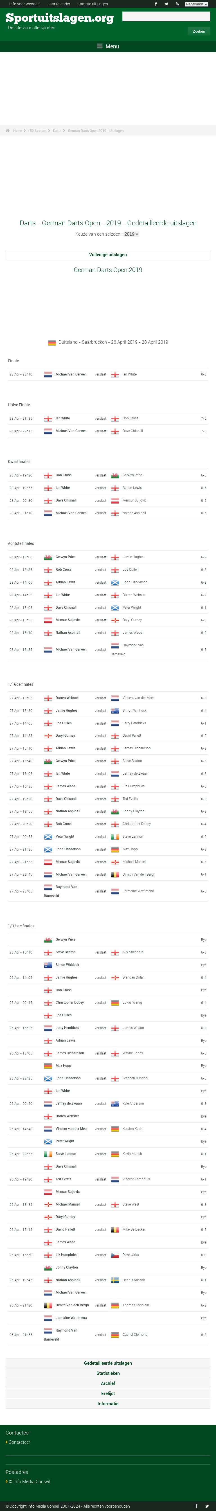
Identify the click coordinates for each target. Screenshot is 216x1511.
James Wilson (133, 1027)
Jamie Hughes (133, 556)
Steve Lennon (133, 836)
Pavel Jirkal (131, 1254)
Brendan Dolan (134, 977)
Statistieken (108, 1373)
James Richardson (137, 748)
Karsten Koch (132, 1128)
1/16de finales (20, 684)
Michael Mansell (135, 861)
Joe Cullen (131, 569)
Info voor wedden (24, 3)
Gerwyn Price (132, 475)
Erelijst (108, 1393)
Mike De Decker (134, 1229)
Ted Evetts (130, 798)
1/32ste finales (21, 925)
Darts (57, 130)
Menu (108, 46)
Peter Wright (132, 607)
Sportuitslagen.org (27, 18)
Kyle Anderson (133, 1103)
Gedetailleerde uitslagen (108, 1363)
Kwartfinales (19, 461)
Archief (108, 1383)
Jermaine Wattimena (138, 891)
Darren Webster (134, 594)
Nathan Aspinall (134, 513)
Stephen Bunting (135, 1078)
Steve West (131, 1204)
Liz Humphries (134, 786)
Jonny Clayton (134, 811)
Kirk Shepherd (133, 952)
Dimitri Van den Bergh (139, 874)
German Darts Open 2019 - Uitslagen (96, 130)
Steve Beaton (132, 760)
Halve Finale (19, 404)
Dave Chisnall (133, 430)
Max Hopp (130, 849)
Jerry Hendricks (134, 723)
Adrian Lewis (132, 487)
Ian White (130, 374)
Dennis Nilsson (134, 1280)
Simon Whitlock (135, 710)
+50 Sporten (37, 130)
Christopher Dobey (137, 823)
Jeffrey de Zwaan (135, 773)
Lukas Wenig (132, 1002)
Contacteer (19, 1442)
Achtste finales (21, 543)
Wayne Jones (133, 1053)
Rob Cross (130, 418)
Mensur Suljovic (135, 500)
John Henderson (135, 582)
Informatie (108, 1403)
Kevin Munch (132, 1153)
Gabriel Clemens (135, 1334)
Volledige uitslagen (108, 254)
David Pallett (132, 735)
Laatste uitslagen (93, 3)
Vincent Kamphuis (136, 1179)
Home (17, 130)
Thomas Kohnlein (136, 1305)
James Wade (132, 632)
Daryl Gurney (132, 619)
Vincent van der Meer (138, 697)
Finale (13, 360)
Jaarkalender (58, 3)
